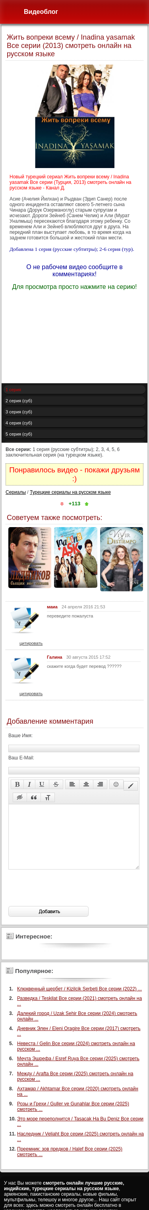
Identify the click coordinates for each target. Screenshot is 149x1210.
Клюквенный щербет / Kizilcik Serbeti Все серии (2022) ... (79, 1001)
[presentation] (68, 899)
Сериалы (16, 492)
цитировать (31, 643)
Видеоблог (41, 11)
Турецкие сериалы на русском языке (70, 492)
